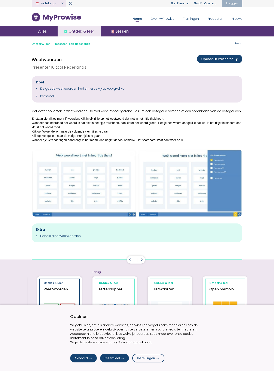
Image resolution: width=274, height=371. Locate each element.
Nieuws (237, 19)
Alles (42, 31)
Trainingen (191, 19)
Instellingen (148, 358)
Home (137, 19)
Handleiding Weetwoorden (60, 236)
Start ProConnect (205, 3)
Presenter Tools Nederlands (72, 44)
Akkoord (83, 358)
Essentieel (114, 358)
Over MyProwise (162, 19)
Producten (215, 19)
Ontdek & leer (41, 44)
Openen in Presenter (220, 59)
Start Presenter (179, 3)
